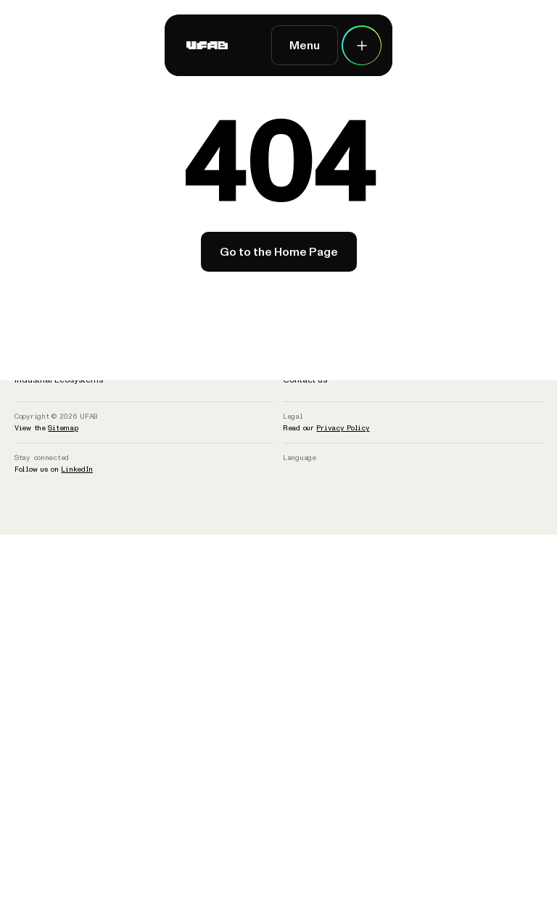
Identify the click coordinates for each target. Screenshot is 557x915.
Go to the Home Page (279, 252)
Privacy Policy (342, 428)
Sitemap (63, 428)
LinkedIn (77, 469)
